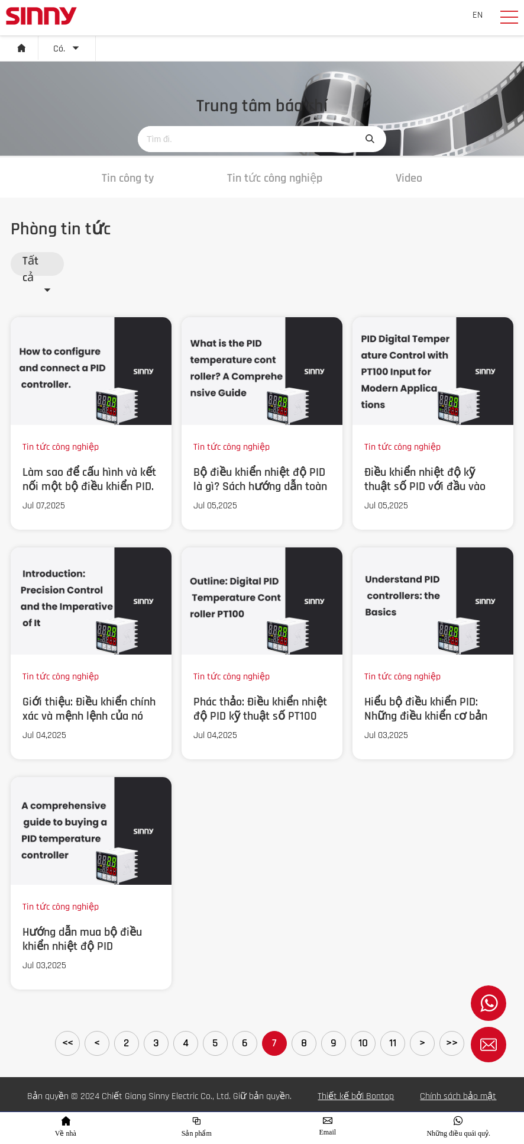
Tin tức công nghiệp (274, 178)
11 (392, 1043)
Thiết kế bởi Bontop (356, 1096)
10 (362, 1043)
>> (452, 1043)
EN (478, 15)
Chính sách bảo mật (458, 1096)
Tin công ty (128, 178)
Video (409, 178)
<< (67, 1043)
